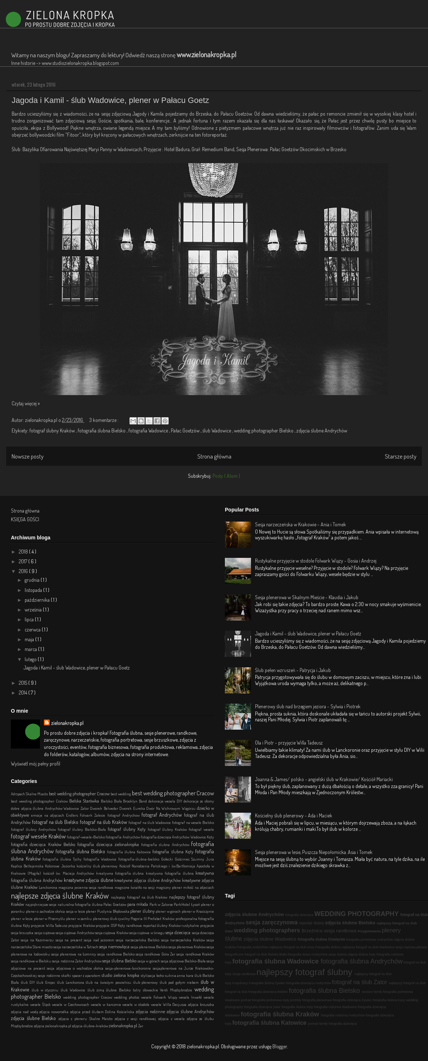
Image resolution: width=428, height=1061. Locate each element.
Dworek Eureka (132, 808)
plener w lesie (22, 918)
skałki (66, 975)
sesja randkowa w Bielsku (31, 960)
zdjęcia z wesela (172, 1018)
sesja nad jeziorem (100, 939)
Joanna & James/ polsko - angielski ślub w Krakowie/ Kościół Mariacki (324, 779)
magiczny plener (169, 887)
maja (30, 639)
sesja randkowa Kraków (195, 954)
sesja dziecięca (178, 932)
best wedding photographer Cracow (80, 793)
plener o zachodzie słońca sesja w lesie (56, 911)
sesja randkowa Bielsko (116, 954)
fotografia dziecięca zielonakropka (109, 844)
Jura (210, 859)
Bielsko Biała (112, 801)
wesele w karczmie (106, 1004)
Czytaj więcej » (26, 403)
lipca (30, 619)
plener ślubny (143, 911)
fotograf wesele (201, 829)
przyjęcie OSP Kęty (111, 925)
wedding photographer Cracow (88, 997)
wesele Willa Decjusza (169, 1004)
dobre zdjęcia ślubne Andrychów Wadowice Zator (50, 808)
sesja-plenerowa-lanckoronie (129, 968)
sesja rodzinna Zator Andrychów (77, 960)
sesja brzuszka (22, 932)
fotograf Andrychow (124, 815)
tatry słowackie (146, 989)
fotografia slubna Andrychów (166, 844)
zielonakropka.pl (67, 723)
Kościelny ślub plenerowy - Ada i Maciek (293, 815)
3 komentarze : (104, 420)
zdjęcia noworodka (54, 1011)
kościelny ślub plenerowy (98, 866)
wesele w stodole (136, 1004)
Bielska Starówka (85, 801)
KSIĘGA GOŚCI (25, 519)
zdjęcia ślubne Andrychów (321, 430)
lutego (31, 659)
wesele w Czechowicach (71, 1004)
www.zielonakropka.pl (206, 54)
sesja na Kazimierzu (38, 939)
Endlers (73, 815)
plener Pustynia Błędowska (108, 911)
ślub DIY (29, 982)
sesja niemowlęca (115, 946)
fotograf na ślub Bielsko (56, 822)
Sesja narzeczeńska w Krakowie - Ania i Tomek (300, 524)
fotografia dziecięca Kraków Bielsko (44, 844)
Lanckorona (48, 887)
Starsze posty (400, 456)
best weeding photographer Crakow (40, 801)
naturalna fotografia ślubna (81, 904)
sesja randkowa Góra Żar (156, 954)
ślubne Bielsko (119, 989)
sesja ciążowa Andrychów (75, 932)
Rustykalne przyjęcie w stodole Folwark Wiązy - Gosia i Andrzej (315, 561)
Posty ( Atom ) (226, 476)
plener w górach (169, 911)
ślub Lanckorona (71, 982)
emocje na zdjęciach (48, 815)
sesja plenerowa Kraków (187, 946)
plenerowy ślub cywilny (112, 918)
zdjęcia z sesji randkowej (136, 1018)
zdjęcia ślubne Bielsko (34, 1018)
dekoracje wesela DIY (166, 801)
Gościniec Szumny (190, 859)
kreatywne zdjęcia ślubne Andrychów (148, 880)
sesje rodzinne (49, 975)
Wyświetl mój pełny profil (35, 763)
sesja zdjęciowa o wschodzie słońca (76, 968)
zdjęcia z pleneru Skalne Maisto (86, 1018)
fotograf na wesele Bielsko (193, 822)
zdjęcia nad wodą (25, 1011)
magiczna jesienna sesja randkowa (86, 887)
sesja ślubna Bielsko (119, 960)
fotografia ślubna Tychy (62, 859)
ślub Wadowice (217, 430)
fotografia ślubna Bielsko (102, 430)
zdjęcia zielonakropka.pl (53, 1025)
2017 (23, 561)
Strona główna (214, 456)
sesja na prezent (69, 939)
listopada (34, 590)
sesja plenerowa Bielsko (149, 946)
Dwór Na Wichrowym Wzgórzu (171, 808)
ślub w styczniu (46, 989)
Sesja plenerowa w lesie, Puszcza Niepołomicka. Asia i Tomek (314, 852)
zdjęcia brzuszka (201, 1004)
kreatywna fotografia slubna (121, 873)
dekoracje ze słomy (199, 801)
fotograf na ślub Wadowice (150, 822)
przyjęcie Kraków (82, 925)
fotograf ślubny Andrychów (34, 829)
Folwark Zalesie (93, 815)
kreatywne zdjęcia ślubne (89, 880)
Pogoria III (139, 918)
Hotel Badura (177, 149)
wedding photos (127, 997)
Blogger (279, 1046)
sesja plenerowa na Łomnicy (74, 954)
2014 (23, 692)
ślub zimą (96, 989)
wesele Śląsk (41, 1004)
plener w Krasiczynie (198, 911)
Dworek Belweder (104, 808)
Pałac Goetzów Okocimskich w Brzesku (307, 149)
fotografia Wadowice (148, 430)
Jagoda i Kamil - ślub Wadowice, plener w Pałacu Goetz (110, 100)
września (34, 609)
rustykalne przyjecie (197, 925)
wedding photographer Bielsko (264, 430)
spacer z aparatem (87, 975)
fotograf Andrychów (162, 815)
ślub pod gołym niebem (180, 982)
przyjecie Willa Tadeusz (49, 925)
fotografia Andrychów (123, 837)
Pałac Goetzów (186, 430)
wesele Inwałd (191, 997)
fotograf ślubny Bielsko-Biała (83, 829)
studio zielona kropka (121, 975)
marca (31, 649)
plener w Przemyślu (50, 918)
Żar (140, 1025)
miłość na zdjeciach (198, 887)
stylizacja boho (153, 975)
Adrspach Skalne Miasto (30, 793)
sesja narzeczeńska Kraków (183, 939)
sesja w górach (148, 960)
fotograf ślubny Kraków (52, 430)
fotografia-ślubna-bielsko (139, 859)
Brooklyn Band (135, 801)
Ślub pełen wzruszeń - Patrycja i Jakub (293, 670)
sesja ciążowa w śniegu (147, 932)
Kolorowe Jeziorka (60, 866)
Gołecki (168, 859)
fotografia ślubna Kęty (173, 851)
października (38, 600)
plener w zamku (79, 918)
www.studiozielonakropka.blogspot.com (80, 63)
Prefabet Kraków (161, 918)
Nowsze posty (28, 456)
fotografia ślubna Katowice (130, 851)
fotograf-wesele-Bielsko (86, 837)
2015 (23, 683)
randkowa (134, 925)
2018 (24, 551)
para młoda (138, 904)
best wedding (121, 793)
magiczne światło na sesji (135, 887)
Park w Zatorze (161, 904)
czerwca (33, 629)
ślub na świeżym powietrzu (109, 982)
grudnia (33, 580)
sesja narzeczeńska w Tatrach (76, 946)
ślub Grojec (46, 982)
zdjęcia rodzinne (151, 1011)
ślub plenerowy (146, 982)
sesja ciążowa (45, 932)
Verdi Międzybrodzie (177, 989)
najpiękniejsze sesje (41, 904)
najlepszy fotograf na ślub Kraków (140, 897)
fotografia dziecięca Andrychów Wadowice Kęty (177, 837)
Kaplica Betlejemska (28, 866)
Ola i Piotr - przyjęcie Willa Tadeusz (289, 742)
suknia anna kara (180, 975)
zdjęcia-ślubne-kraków (90, 1025)
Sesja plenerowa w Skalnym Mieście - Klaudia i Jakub (306, 597)
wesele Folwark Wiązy (160, 997)
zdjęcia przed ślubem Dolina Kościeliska (103, 1011)
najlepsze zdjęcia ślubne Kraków (61, 895)
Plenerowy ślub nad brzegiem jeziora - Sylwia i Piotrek (308, 706)
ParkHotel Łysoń (187, 904)
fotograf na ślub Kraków (104, 822)
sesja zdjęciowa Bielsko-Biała (183, 960)
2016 (24, 571)
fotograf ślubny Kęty (128, 829)
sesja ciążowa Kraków (112, 932)
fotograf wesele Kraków (39, 836)
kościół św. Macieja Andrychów (69, 873)
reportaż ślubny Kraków (162, 925)
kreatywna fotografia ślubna (171, 873)
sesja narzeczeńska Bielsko (138, 939)
